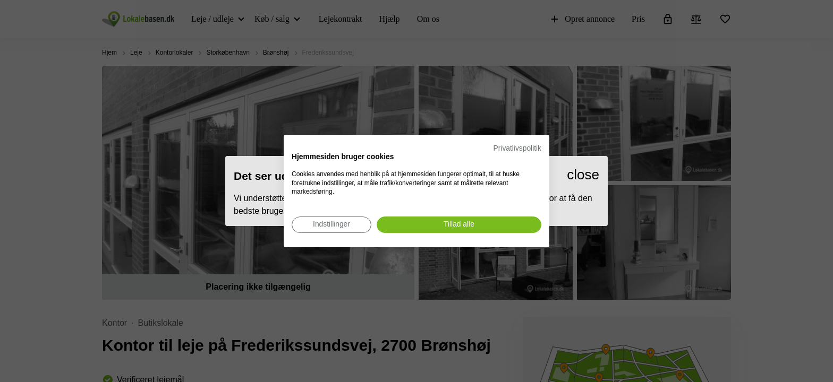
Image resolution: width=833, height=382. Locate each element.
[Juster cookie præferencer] (331, 224)
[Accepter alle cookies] (459, 224)
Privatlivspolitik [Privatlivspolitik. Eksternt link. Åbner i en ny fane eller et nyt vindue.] (517, 148)
